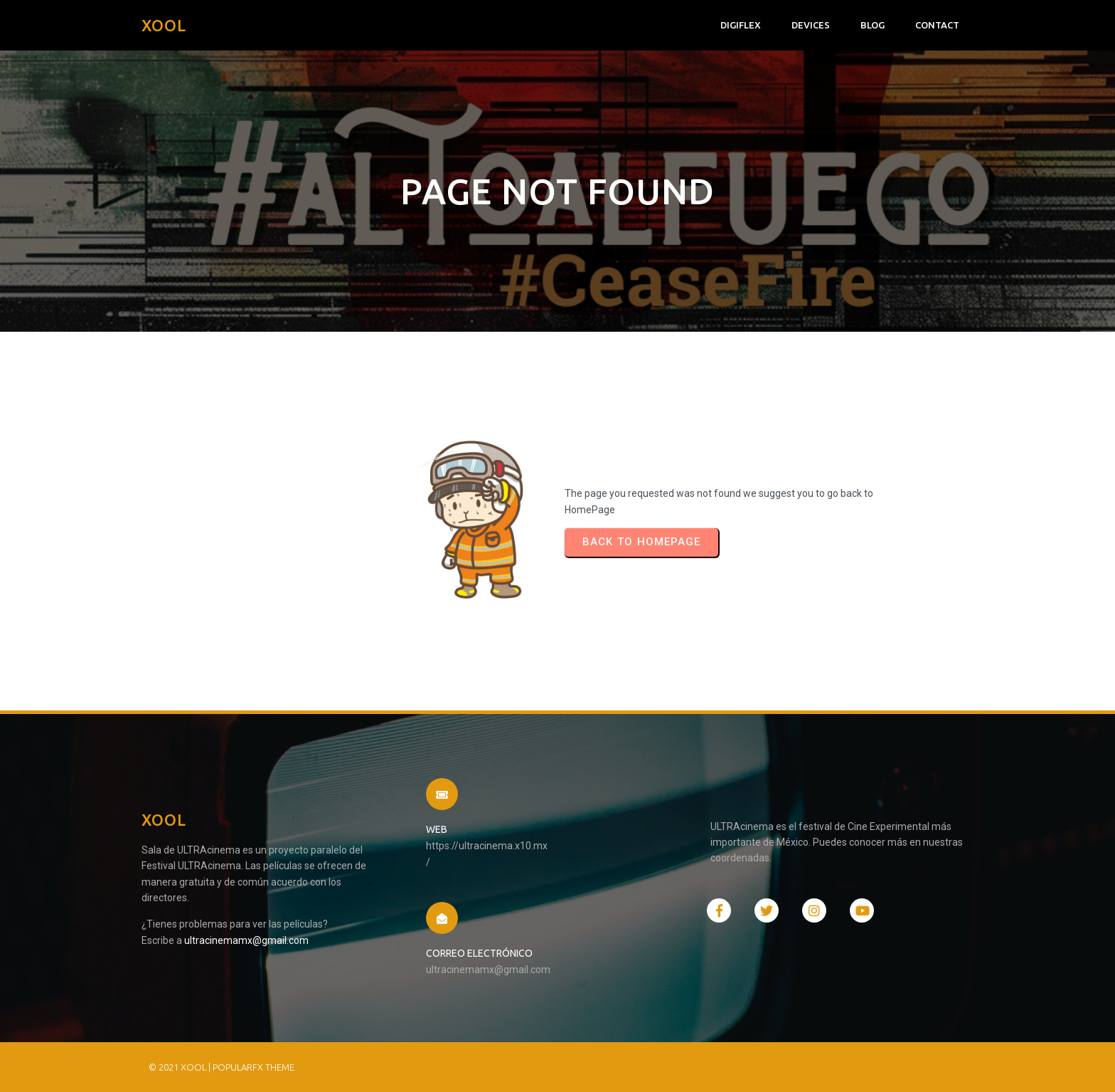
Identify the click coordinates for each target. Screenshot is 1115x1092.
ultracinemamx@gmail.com (246, 940)
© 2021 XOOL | (181, 1067)
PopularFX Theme (253, 1067)
